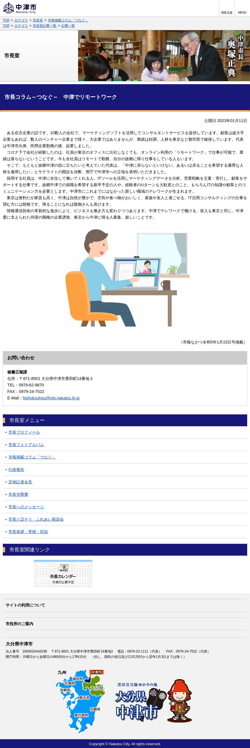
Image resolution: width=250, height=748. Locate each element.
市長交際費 (18, 494)
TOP (6, 20)
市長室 (38, 20)
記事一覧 (68, 26)
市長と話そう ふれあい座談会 (36, 519)
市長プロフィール (24, 432)
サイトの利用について (25, 605)
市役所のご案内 (19, 623)
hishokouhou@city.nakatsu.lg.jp (51, 398)
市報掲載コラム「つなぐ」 (68, 20)
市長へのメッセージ (26, 507)
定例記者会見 (20, 482)
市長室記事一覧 (44, 26)
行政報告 (16, 469)
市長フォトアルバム (26, 444)
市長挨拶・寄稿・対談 (28, 531)
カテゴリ (21, 20)
